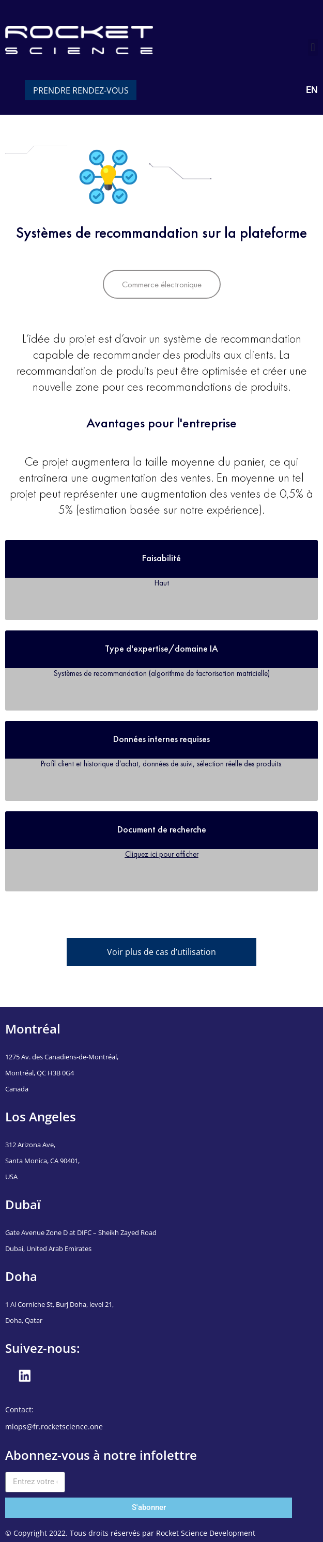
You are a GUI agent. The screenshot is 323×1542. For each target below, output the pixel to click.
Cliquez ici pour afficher (161, 854)
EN (312, 89)
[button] (313, 47)
